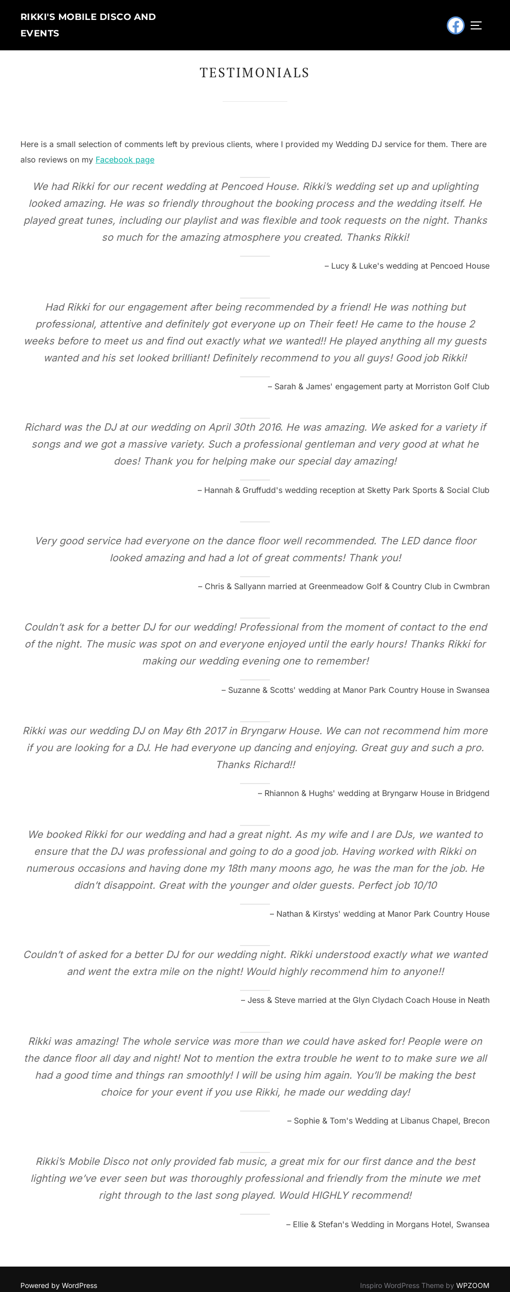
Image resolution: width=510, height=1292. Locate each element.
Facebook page (125, 148)
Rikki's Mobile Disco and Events (104, 19)
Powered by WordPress (58, 1273)
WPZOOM (473, 1273)
